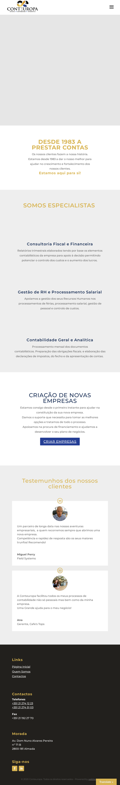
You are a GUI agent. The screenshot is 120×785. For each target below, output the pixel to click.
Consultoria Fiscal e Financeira (60, 244)
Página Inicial (21, 666)
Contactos (19, 676)
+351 (15, 703)
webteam (93, 779)
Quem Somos (21, 671)
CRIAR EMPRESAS (59, 442)
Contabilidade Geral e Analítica (60, 340)
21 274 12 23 (25, 703)
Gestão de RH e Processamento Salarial (60, 292)
